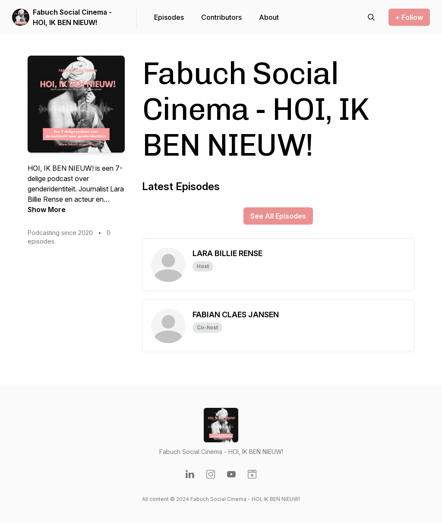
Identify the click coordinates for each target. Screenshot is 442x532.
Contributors (221, 17)
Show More (47, 209)
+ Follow (409, 17)
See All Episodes (278, 216)
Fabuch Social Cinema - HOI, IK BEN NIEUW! (72, 17)
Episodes (169, 17)
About (269, 17)
